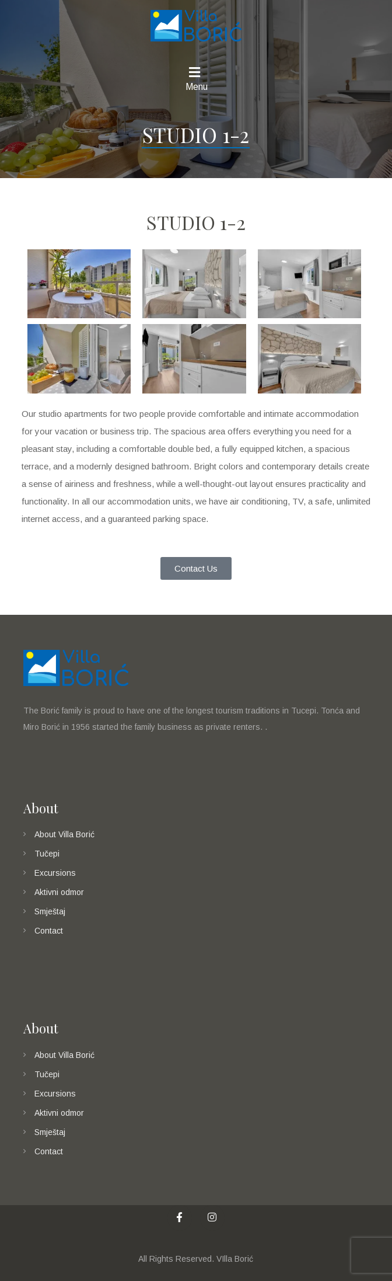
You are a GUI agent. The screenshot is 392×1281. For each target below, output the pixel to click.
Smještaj (49, 911)
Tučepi (47, 853)
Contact (48, 930)
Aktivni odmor (59, 892)
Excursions (55, 873)
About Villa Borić (64, 834)
